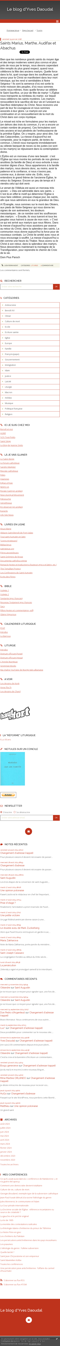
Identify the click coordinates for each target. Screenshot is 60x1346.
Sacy (2, 606)
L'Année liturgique (9, 661)
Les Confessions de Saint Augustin (16, 572)
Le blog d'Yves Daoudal (30, 9)
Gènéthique (6, 502)
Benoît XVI (9, 310)
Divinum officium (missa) (11, 657)
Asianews (4, 478)
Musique (9, 403)
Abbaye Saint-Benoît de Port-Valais (16, 532)
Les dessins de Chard (10, 691)
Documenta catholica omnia (13, 560)
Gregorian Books (8, 665)
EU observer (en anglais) (11, 506)
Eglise (7, 337)
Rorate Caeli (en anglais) (11, 490)
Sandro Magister (8, 467)
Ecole (7, 326)
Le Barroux (5, 636)
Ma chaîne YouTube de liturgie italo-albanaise (21, 669)
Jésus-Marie (5, 528)
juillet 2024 (5, 1128)
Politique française (13, 408)
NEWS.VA (4, 486)
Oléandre (5, 987)
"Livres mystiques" (8, 540)
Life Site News (6, 514)
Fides (2, 474)
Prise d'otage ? (8, 902)
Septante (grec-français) (11, 598)
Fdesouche (5, 498)
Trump (39, 30)
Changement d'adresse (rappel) (16, 853)
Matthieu (5, 1106)
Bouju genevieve (9, 1065)
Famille (8, 348)
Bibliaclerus (5, 544)
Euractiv (4, 510)
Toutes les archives (9, 1164)
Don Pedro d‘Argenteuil (12, 1012)
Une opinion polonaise (12, 890)
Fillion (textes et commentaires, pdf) (16, 610)
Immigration (10, 365)
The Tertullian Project (10, 568)
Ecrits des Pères (7, 576)
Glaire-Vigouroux (8, 614)
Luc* (2, 1028)
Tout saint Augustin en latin (13, 536)
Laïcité (8, 381)
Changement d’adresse (12, 865)
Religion (8, 414)
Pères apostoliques (9, 552)
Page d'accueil (27, 30)
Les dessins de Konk (9, 683)
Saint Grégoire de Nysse (11, 556)
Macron (8, 392)
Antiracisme (10, 305)
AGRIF (3, 433)
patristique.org (7, 548)
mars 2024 (5, 1144)
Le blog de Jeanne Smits (11, 445)
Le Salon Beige (7, 459)
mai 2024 (4, 1136)
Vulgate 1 (4, 590)
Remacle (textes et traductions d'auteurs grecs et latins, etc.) (28, 564)
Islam (7, 370)
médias (8, 397)
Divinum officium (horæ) (11, 653)
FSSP (2, 628)
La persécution (8, 965)
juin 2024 (4, 1132)
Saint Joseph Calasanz (12, 952)
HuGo (3, 1093)
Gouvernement (12, 359)
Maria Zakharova (9, 940)
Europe (8, 343)
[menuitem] (14, 30)
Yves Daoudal (7, 1040)
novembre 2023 (7, 1159)
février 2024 (5, 1147)
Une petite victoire (10, 915)
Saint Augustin (8, 877)
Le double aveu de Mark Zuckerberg (19, 928)
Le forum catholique (10, 463)
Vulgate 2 (4, 594)
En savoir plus (35, 1343)
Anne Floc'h (5, 687)
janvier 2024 (6, 1151)
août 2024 (5, 1124)
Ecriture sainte (12, 332)
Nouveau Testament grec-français (16, 602)
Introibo (4, 632)
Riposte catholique (9, 471)
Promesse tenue (13, 30)
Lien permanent (10, 265)
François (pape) (12, 354)
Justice (8, 376)
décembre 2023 (7, 1155)
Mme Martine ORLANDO (13, 1078)
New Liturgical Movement (12, 494)
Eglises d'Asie (6, 482)
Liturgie (8, 386)
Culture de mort (12, 321)
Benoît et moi (6, 429)
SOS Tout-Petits (7, 437)
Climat (8, 315)
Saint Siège (5, 441)
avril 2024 (4, 1140)
